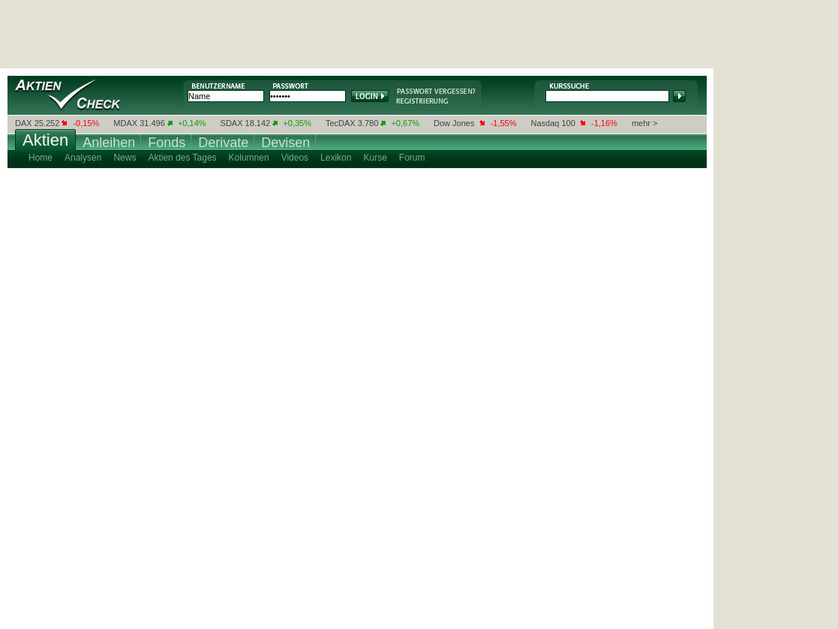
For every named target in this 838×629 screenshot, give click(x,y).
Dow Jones (454, 123)
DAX (23, 123)
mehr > (645, 123)
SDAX (232, 123)
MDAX (125, 123)
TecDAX (341, 123)
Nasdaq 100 (553, 123)
